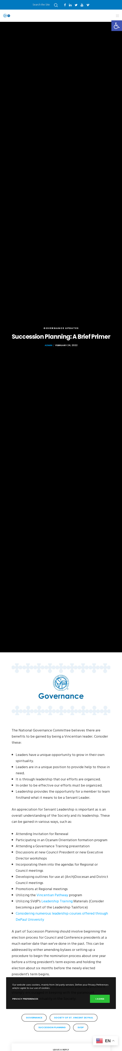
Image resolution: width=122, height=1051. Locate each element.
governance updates (61, 328)
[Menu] (116, 16)
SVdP (81, 1027)
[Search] (55, 5)
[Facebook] (65, 5)
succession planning (52, 1027)
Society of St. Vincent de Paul (73, 1017)
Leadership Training (57, 901)
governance (34, 1017)
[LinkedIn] (70, 5)
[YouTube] (82, 5)
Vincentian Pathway (52, 895)
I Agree (99, 998)
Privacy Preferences (25, 998)
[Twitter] (76, 5)
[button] (116, 25)
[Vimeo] (87, 5)
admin (48, 345)
